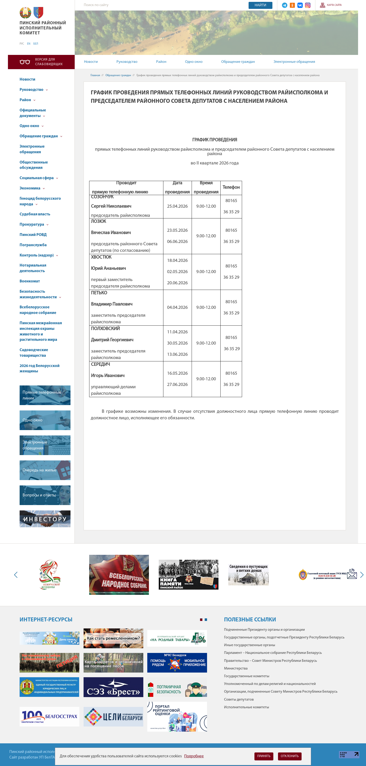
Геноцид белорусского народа (40, 201)
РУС (22, 44)
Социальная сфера (39, 178)
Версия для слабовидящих (49, 62)
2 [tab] (206, 620)
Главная (95, 75)
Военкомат (30, 281)
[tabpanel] (113, 682)
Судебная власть (35, 214)
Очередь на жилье (39, 470)
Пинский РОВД (33, 235)
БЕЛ (35, 44)
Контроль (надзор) (39, 255)
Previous (17, 575)
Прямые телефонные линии (42, 395)
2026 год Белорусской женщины (40, 369)
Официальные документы (33, 113)
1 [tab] (201, 620)
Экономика (32, 188)
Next (361, 575)
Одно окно (194, 62)
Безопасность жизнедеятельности (40, 294)
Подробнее (194, 756)
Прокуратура (34, 225)
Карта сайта (334, 5)
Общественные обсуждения (34, 165)
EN (28, 44)
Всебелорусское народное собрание (38, 310)
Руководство (126, 62)
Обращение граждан (238, 62)
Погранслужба (33, 245)
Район (161, 62)
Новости (91, 62)
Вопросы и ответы (39, 495)
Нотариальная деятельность (33, 268)
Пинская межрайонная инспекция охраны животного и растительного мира (41, 331)
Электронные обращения (294, 62)
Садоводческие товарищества (34, 353)
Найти (260, 5)
